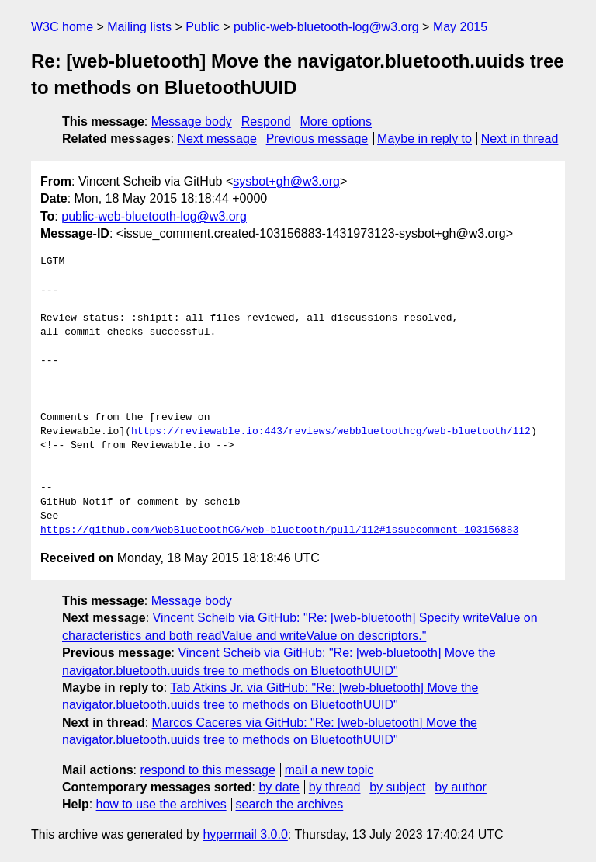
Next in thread (520, 138)
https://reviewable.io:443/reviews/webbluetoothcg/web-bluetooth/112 (331, 432)
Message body (191, 121)
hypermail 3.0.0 (245, 834)
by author (461, 787)
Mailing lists (139, 26)
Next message (217, 138)
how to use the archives (161, 804)
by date (278, 787)
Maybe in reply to (424, 138)
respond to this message (207, 770)
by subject (397, 787)
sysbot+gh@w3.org (286, 181)
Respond (266, 121)
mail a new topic (329, 770)
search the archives (290, 804)
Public (202, 26)
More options (336, 121)
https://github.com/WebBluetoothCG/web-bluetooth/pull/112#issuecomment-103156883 (279, 530)
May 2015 (460, 26)
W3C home (62, 26)
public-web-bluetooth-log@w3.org (326, 26)
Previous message (317, 138)
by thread (335, 787)
